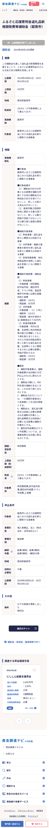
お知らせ (10, 753)
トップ (4, 10)
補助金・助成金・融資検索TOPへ (24, 642)
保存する (38, 824)
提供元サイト (23, 628)
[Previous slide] (19, 721)
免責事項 (39, 810)
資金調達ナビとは (14, 747)
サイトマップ (33, 816)
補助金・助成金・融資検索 (23, 10)
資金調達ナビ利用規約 (17, 816)
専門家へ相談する (12, 824)
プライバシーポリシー (26, 810)
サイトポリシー (10, 810)
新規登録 (33, 4)
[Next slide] (28, 721)
